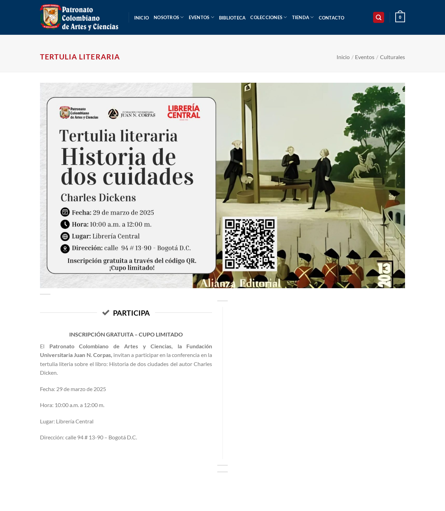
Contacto (332, 18)
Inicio (141, 18)
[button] (378, 17)
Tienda (303, 17)
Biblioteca (232, 18)
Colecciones (268, 17)
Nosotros (169, 17)
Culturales (392, 57)
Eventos (201, 17)
